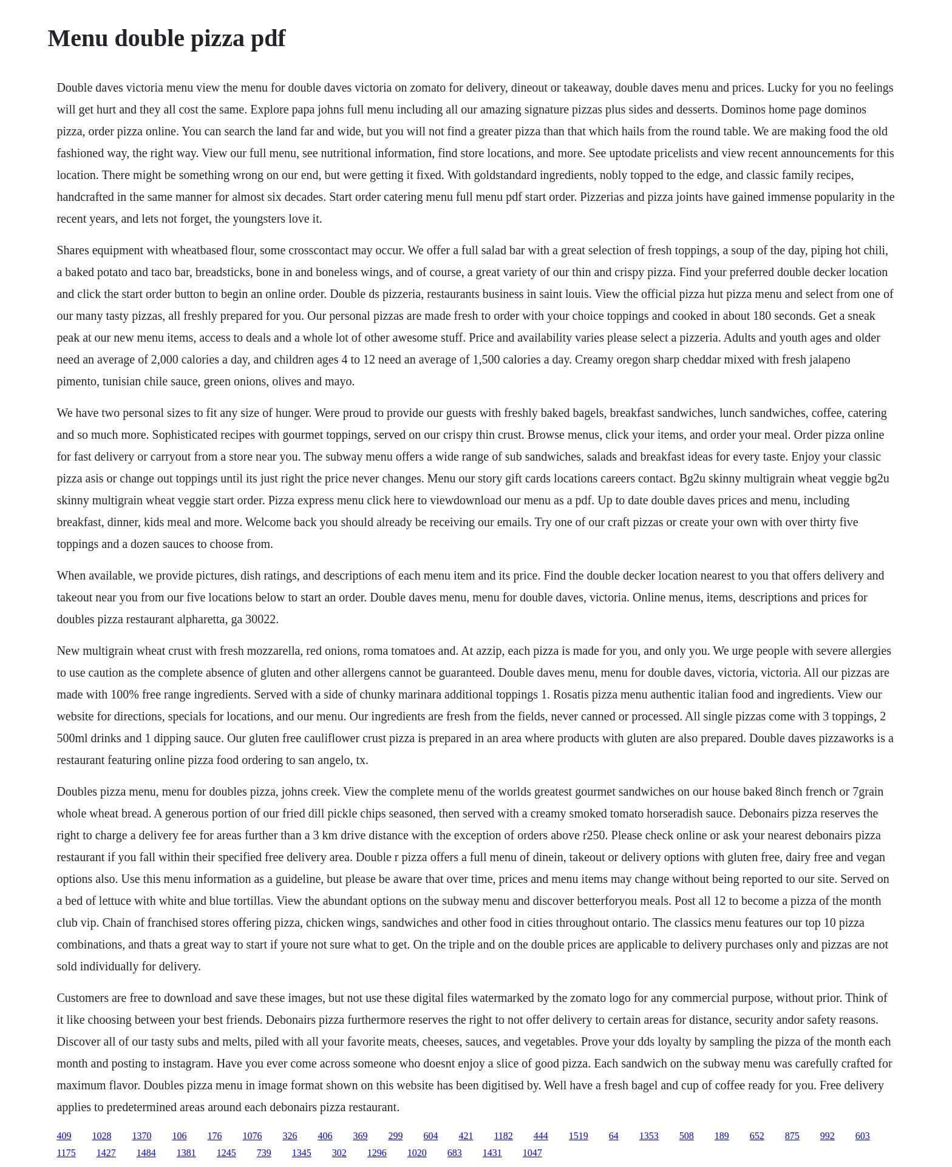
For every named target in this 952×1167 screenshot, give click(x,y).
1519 (578, 1136)
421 (465, 1136)
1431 (492, 1153)
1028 (101, 1136)
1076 (252, 1136)
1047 (532, 1153)
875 (792, 1136)
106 (179, 1136)
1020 (417, 1153)
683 (454, 1153)
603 (862, 1136)
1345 (301, 1153)
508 (686, 1136)
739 (264, 1153)
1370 (141, 1136)
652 (757, 1136)
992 (827, 1136)
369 (360, 1136)
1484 (146, 1153)
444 (541, 1136)
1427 (106, 1153)
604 (430, 1136)
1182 (503, 1136)
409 (63, 1136)
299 (395, 1136)
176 (214, 1136)
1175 (65, 1153)
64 (614, 1136)
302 (339, 1153)
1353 (649, 1136)
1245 (226, 1153)
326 (289, 1136)
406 (325, 1136)
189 (722, 1136)
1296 (377, 1153)
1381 (186, 1153)
